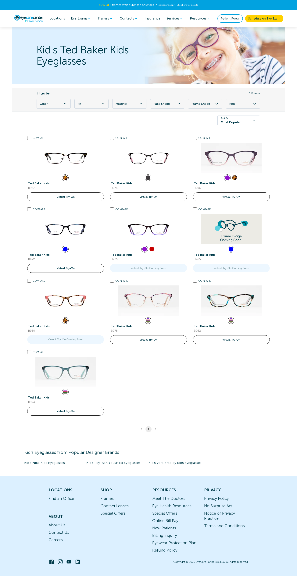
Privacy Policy (216, 498)
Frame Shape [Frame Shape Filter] (205, 104)
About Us (57, 525)
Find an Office (61, 498)
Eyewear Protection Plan (174, 542)
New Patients (164, 528)
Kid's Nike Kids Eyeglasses (44, 463)
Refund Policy (164, 550)
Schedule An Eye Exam (264, 18)
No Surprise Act (218, 505)
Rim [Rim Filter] (243, 104)
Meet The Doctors (168, 498)
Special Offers (113, 513)
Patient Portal (230, 18)
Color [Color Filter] (53, 104)
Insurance (152, 18)
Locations (57, 18)
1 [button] (148, 429)
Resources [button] (200, 18)
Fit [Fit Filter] (91, 104)
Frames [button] (106, 18)
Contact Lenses (115, 505)
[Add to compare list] (29, 138)
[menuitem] (81, 18)
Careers (56, 539)
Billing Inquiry (164, 535)
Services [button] (175, 18)
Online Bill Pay (165, 520)
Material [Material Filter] (129, 104)
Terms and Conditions (224, 525)
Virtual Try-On (66, 197)
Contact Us (59, 532)
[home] (29, 18)
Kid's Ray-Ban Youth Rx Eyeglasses (113, 463)
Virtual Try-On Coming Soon (148, 268)
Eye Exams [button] (81, 18)
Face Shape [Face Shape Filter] (167, 104)
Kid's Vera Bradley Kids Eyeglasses (174, 463)
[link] (65, 158)
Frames (107, 498)
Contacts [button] (129, 18)
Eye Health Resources (171, 505)
